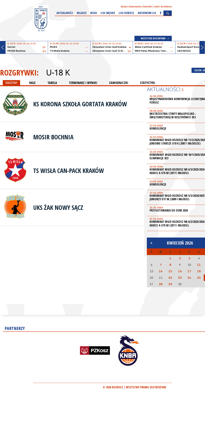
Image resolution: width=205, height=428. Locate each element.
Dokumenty (135, 6)
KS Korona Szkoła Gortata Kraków (80, 104)
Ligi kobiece (126, 13)
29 (170, 284)
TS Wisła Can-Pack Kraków (68, 170)
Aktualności (65, 13)
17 (189, 271)
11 (199, 264)
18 (199, 271)
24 (189, 277)
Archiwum (166, 6)
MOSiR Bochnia (53, 137)
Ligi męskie (108, 13)
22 (170, 277)
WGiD (93, 13)
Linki (156, 6)
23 (180, 277)
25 (199, 277)
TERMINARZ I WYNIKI (83, 82)
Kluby (124, 6)
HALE (32, 82)
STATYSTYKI (147, 82)
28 (161, 284)
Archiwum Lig (147, 13)
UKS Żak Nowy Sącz (58, 207)
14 (161, 271)
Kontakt (147, 6)
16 (180, 271)
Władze (82, 13)
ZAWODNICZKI (118, 82)
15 (170, 271)
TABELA (52, 82)
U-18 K (57, 72)
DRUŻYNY (11, 82)
